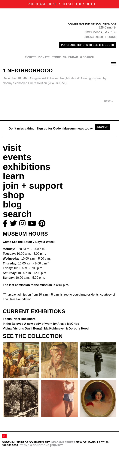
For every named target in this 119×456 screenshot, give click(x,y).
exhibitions (26, 167)
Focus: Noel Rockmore (19, 318)
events (17, 157)
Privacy (57, 445)
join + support (33, 186)
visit (12, 148)
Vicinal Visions (46, 328)
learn (13, 176)
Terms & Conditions (34, 445)
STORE (56, 57)
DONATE (44, 57)
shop (13, 195)
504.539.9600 (93, 37)
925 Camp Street (63, 442)
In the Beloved (41, 323)
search (17, 214)
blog (12, 204)
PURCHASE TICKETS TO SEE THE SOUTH (87, 44)
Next (109, 101)
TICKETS (31, 57)
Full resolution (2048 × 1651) (47, 83)
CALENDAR (70, 57)
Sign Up (102, 126)
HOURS (110, 37)
